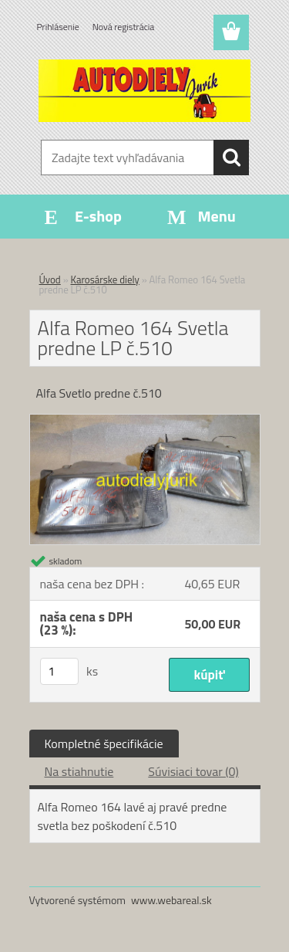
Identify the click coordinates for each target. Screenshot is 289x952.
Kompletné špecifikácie (104, 743)
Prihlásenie (58, 26)
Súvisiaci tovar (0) (193, 771)
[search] (231, 157)
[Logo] (144, 90)
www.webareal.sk (171, 900)
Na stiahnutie (79, 771)
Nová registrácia (123, 26)
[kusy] (59, 671)
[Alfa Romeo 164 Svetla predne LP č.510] (145, 421)
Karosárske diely (105, 279)
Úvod (50, 279)
